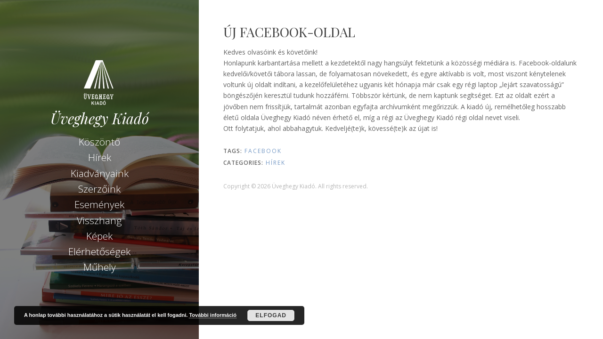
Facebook (263, 151)
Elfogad (270, 315)
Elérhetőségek (99, 251)
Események (99, 204)
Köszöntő (99, 141)
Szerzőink (99, 188)
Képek (99, 235)
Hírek (99, 157)
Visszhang (99, 220)
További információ (212, 315)
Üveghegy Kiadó (99, 118)
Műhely (99, 267)
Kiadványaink (100, 173)
